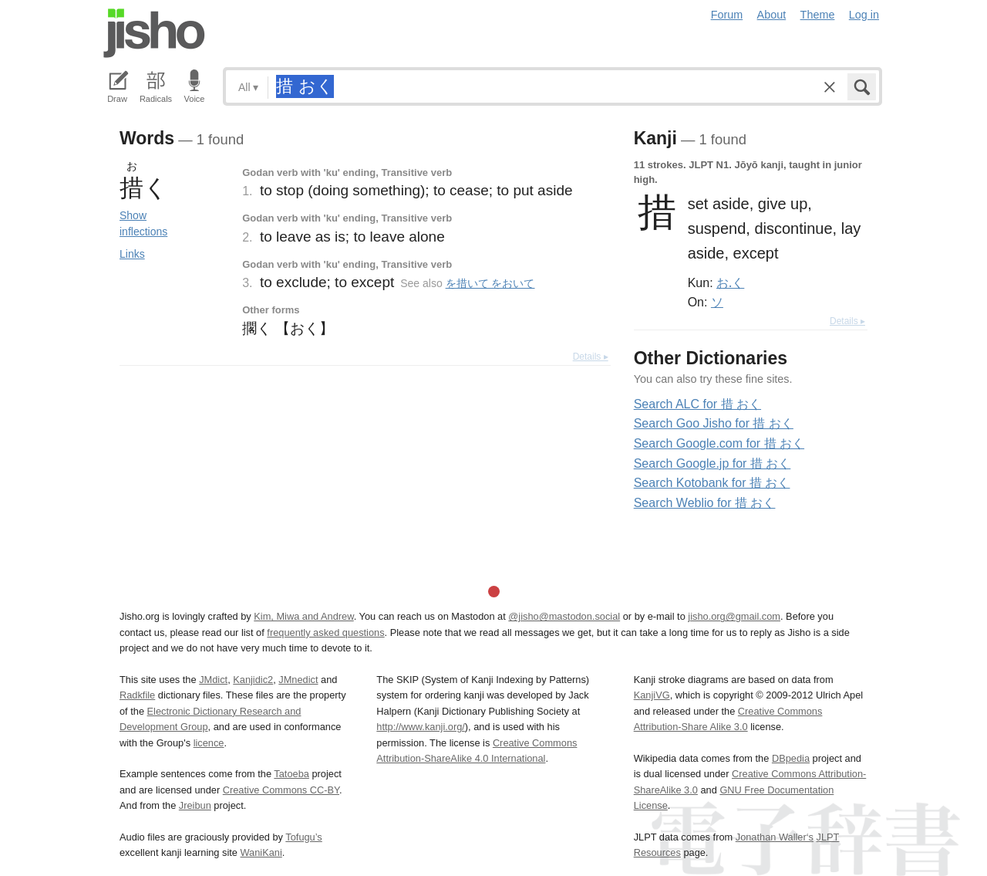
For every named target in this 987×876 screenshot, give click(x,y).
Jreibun (195, 805)
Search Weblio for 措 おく (705, 502)
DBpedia (791, 758)
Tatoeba (291, 774)
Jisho (154, 33)
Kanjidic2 (253, 679)
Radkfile (137, 695)
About (772, 14)
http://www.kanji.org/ (420, 726)
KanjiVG (652, 695)
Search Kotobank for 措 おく (712, 482)
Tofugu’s (303, 837)
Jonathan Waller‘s (775, 837)
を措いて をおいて (490, 283)
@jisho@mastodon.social (564, 616)
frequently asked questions (325, 632)
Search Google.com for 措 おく (719, 443)
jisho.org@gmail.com (734, 616)
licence (209, 743)
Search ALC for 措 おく (697, 404)
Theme (817, 14)
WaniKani (261, 852)
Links (132, 254)
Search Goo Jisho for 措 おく (713, 423)
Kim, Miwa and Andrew (303, 616)
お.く (730, 282)
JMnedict (298, 679)
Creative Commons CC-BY (281, 790)
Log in (864, 14)
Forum (727, 14)
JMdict (213, 679)
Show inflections (143, 223)
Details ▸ (590, 356)
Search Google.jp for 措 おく (712, 463)
